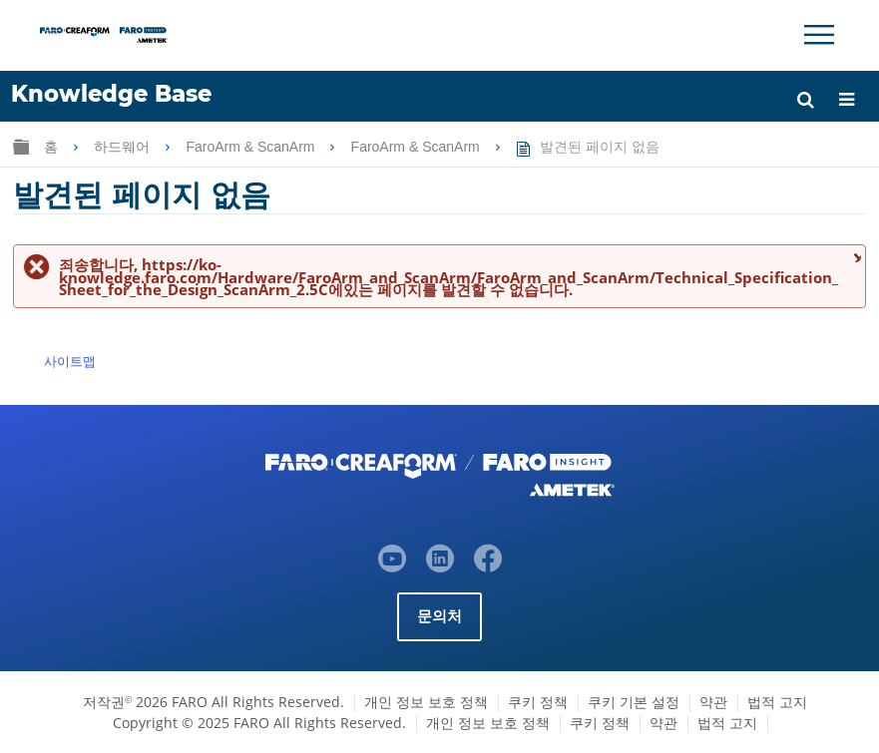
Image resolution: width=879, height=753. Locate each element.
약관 (713, 701)
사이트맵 (70, 361)
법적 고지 (777, 701)
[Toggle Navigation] (819, 35)
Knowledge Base (111, 94)
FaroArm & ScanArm (252, 147)
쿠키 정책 (538, 701)
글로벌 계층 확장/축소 (21, 146)
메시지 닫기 (854, 256)
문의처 (440, 615)
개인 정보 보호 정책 (426, 701)
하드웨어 (124, 147)
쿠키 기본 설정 (633, 701)
